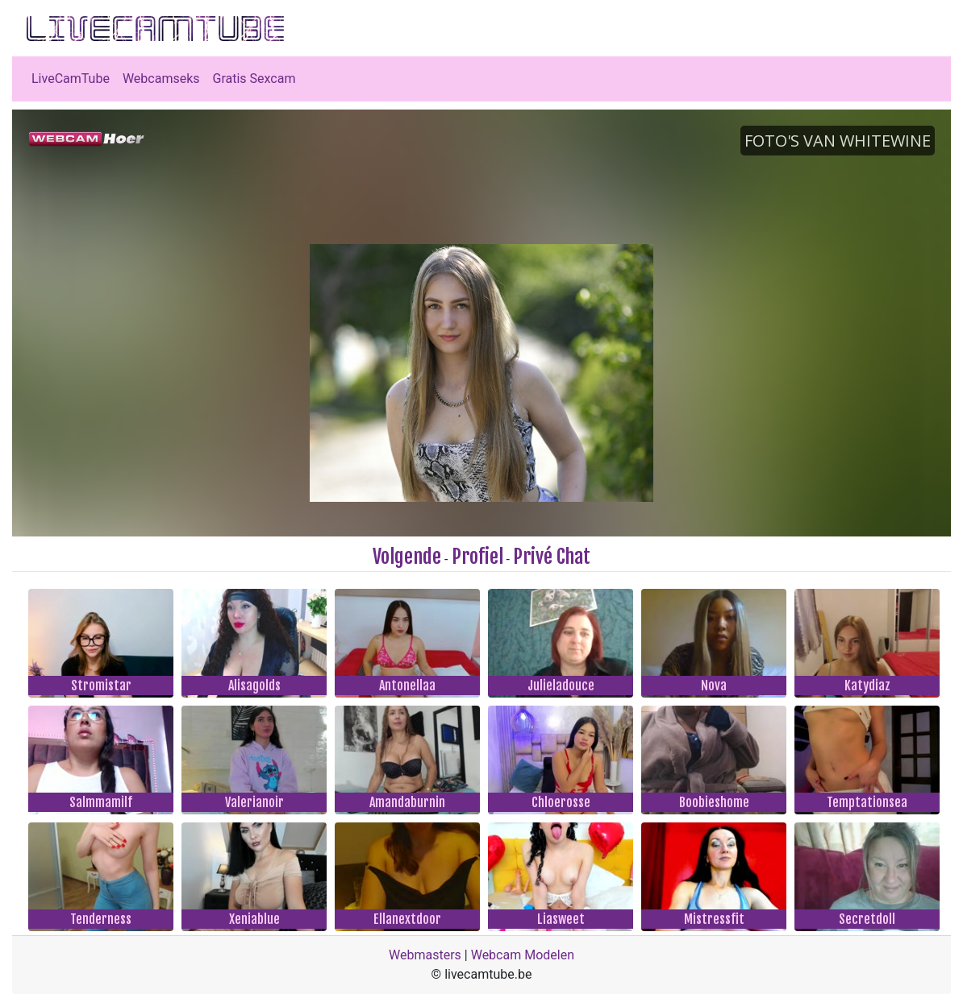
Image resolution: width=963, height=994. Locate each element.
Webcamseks (161, 78)
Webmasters (425, 955)
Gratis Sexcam (254, 78)
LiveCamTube (70, 78)
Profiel (477, 557)
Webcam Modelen (522, 955)
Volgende (407, 557)
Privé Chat (551, 557)
